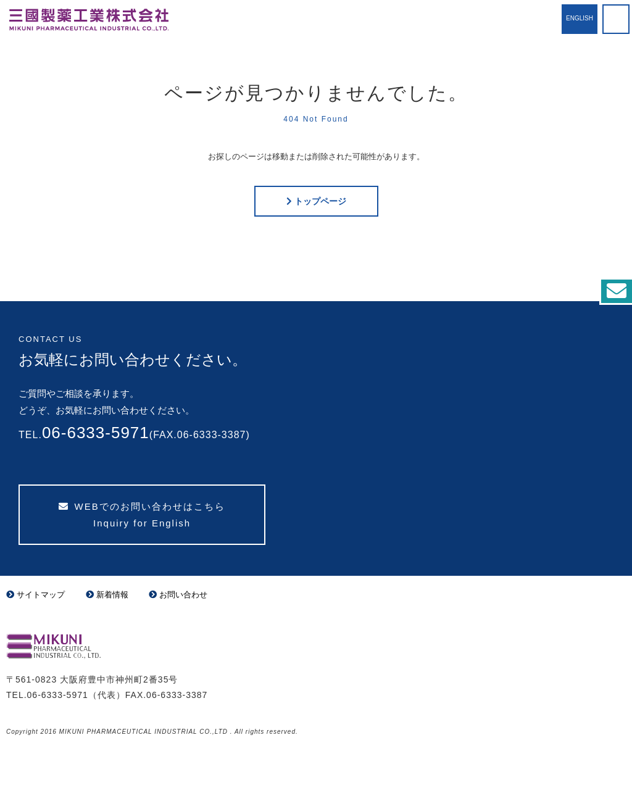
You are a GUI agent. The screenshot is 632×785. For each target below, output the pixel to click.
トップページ (320, 201)
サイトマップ (35, 594)
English (579, 18)
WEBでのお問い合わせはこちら (142, 514)
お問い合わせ (178, 594)
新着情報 (107, 594)
